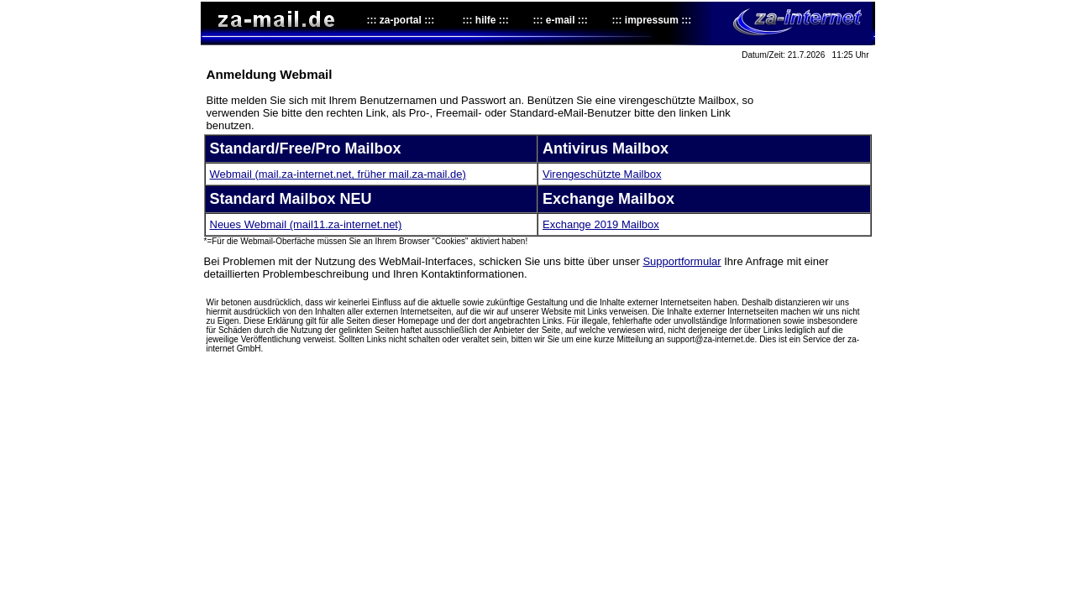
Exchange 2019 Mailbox (601, 224)
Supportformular (681, 261)
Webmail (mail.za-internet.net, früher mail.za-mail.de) (338, 174)
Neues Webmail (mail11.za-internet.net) (306, 224)
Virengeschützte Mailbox (602, 174)
